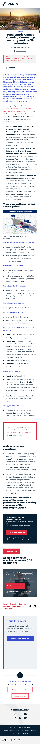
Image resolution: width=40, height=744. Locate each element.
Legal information (24, 727)
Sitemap (25, 733)
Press (27, 730)
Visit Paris (13, 727)
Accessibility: (13, 730)
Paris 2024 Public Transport (17, 432)
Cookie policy (16, 733)
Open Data (34, 730)
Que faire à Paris (17, 740)
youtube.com (27, 573)
